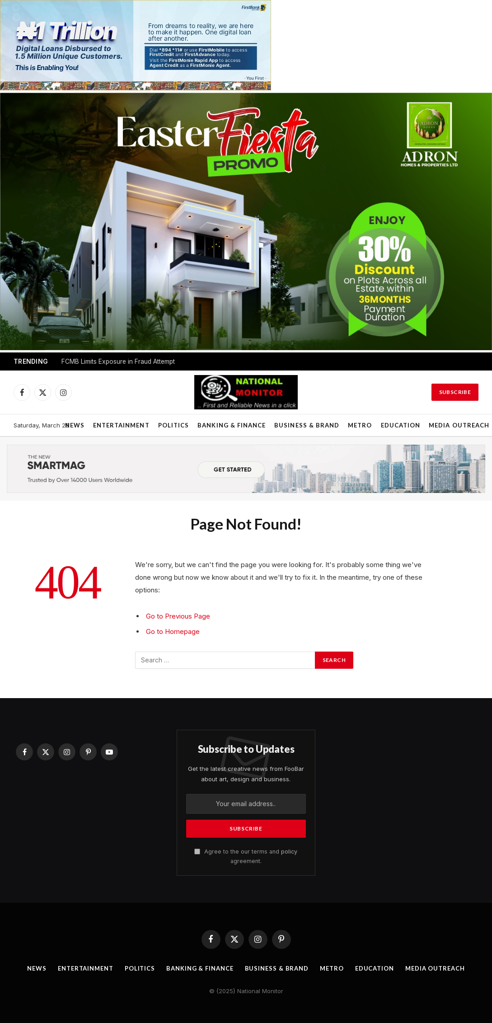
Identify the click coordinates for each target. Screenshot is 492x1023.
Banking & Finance (231, 425)
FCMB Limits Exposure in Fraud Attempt (118, 361)
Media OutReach (435, 968)
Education (400, 425)
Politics (173, 425)
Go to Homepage (173, 631)
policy (289, 851)
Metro (360, 425)
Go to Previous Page (178, 616)
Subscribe (455, 392)
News (74, 425)
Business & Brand (306, 425)
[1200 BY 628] (246, 348)
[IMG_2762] (135, 88)
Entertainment (121, 425)
